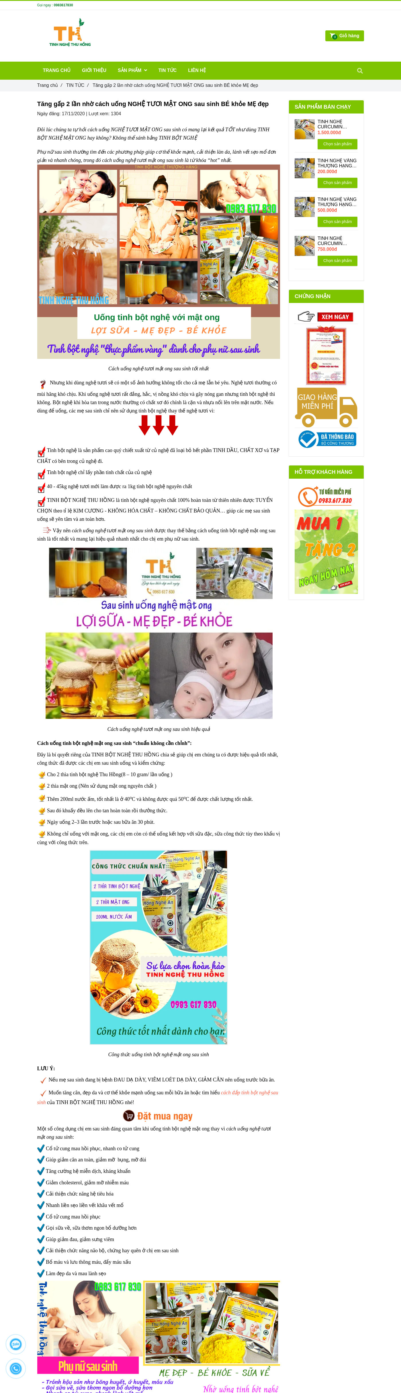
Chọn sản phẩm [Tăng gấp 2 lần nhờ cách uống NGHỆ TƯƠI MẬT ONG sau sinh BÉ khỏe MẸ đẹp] (337, 144)
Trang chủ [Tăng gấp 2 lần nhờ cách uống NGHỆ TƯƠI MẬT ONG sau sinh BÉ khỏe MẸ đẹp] (49, 85)
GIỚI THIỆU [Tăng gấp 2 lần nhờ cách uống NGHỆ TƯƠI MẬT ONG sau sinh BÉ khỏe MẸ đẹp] (94, 70)
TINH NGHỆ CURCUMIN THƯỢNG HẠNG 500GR (335, 241)
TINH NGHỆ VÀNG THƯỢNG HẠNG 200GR (337, 163)
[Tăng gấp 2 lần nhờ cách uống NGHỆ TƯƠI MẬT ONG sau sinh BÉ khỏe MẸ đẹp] (158, 1113)
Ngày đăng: (49, 113)
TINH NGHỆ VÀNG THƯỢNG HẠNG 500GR (337, 202)
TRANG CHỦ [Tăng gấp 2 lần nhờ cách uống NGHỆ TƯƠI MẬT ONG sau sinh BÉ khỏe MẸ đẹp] (57, 70)
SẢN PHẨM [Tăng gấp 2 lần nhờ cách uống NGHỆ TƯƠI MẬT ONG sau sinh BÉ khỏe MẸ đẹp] (132, 70)
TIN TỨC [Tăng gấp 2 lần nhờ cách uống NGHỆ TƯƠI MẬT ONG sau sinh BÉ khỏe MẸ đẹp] (77, 85)
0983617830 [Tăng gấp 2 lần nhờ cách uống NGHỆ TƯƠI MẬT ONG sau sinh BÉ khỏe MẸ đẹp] (63, 5)
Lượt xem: (100, 113)
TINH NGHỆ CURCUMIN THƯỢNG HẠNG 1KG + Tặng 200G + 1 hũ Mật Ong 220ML (336, 124)
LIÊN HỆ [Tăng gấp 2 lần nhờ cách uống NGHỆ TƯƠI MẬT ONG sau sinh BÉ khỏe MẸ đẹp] (197, 70)
